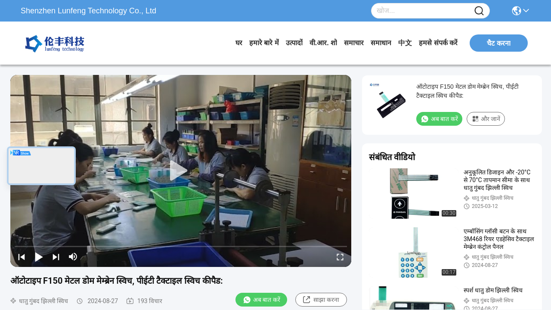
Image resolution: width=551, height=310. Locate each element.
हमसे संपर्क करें (438, 42)
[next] (56, 256)
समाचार (354, 42)
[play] (181, 171)
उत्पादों (294, 42)
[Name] (479, 11)
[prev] (21, 256)
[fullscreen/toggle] (340, 256)
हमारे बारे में (264, 42)
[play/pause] (38, 256)
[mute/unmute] (73, 256)
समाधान (381, 42)
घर (238, 42)
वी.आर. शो (323, 42)
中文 (405, 42)
